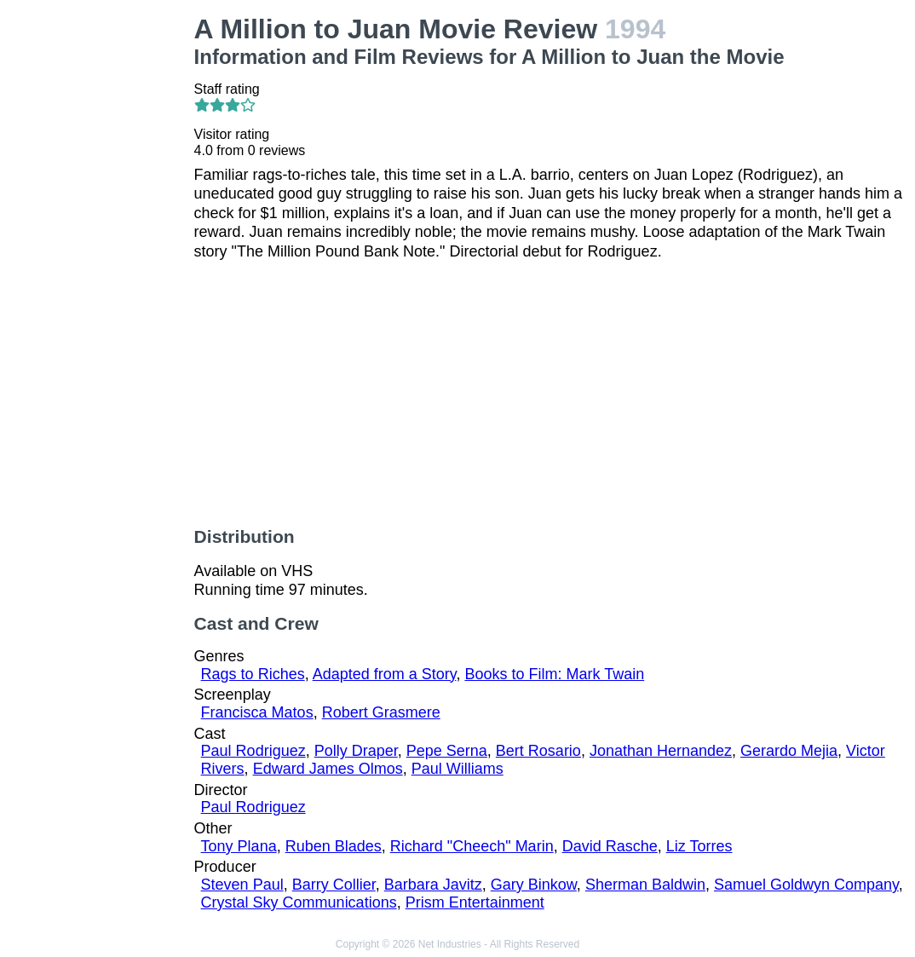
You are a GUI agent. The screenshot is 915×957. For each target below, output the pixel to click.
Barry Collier (334, 884)
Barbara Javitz (433, 884)
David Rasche (610, 846)
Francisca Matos (257, 712)
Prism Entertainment (475, 902)
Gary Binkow (534, 884)
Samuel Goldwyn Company (806, 884)
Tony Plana (239, 846)
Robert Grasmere (381, 712)
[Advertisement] (100, 269)
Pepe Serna (446, 750)
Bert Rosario (538, 750)
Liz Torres (699, 846)
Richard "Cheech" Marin (472, 846)
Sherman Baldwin (645, 884)
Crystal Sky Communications (299, 902)
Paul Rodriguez (253, 750)
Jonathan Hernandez (661, 750)
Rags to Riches (253, 674)
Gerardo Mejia (788, 750)
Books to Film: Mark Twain (554, 674)
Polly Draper (356, 750)
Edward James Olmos (328, 768)
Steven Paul (242, 884)
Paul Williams (457, 768)
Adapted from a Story (385, 674)
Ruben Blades (333, 846)
